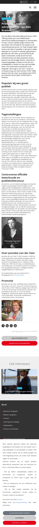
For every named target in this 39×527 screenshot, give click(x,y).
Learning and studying (10, 422)
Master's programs (9, 415)
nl (35, 2)
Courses (5, 418)
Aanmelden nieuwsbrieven (19, 343)
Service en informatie (10, 429)
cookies (19, 499)
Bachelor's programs (10, 411)
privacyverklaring (21, 502)
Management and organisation (13, 439)
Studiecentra (7, 425)
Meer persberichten (19, 338)
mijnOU (24, 2)
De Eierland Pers (18, 275)
